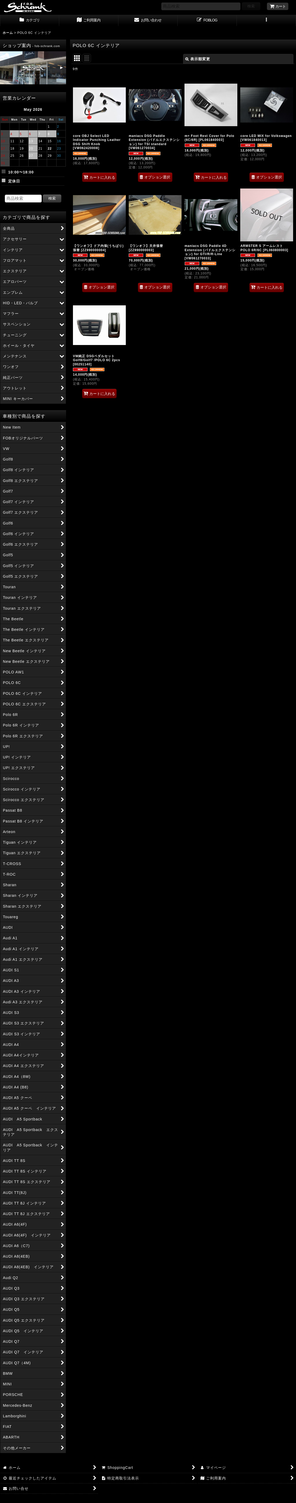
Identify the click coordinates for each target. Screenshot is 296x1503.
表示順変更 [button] (197, 59)
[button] (266, 20)
